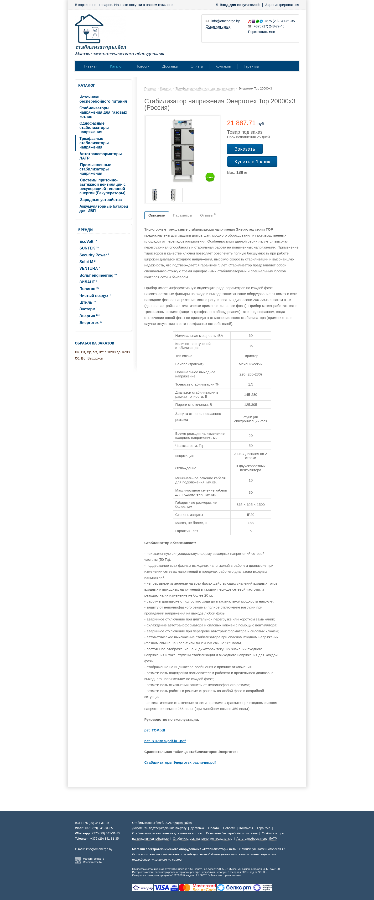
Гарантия (251, 66)
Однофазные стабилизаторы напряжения (94, 127)
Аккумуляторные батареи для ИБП (103, 208)
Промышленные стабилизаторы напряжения (95, 169)
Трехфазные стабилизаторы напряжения (94, 143)
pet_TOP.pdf (154, 730)
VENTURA (89, 268)
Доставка (170, 66)
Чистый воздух (95, 296)
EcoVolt (88, 241)
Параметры (182, 215)
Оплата (197, 66)
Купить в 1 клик (252, 161)
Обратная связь (218, 26)
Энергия (89, 316)
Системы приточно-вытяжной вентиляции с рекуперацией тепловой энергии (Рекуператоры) (102, 186)
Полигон (89, 289)
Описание (156, 215)
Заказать (244, 149)
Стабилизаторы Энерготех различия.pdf (180, 762)
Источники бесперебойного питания (103, 99)
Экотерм (88, 309)
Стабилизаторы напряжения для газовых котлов (103, 112)
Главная (90, 66)
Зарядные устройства (101, 200)
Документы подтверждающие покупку (159, 828)
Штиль (87, 302)
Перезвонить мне (261, 32)
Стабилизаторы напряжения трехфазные (202, 838)
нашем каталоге (159, 5)
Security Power (94, 255)
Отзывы (208, 215)
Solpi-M (87, 262)
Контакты (223, 66)
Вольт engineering (98, 275)
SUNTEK (89, 248)
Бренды (85, 229)
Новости (142, 66)
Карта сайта (183, 823)
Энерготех (90, 323)
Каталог (116, 66)
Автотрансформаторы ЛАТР (100, 156)
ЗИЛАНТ (88, 282)
